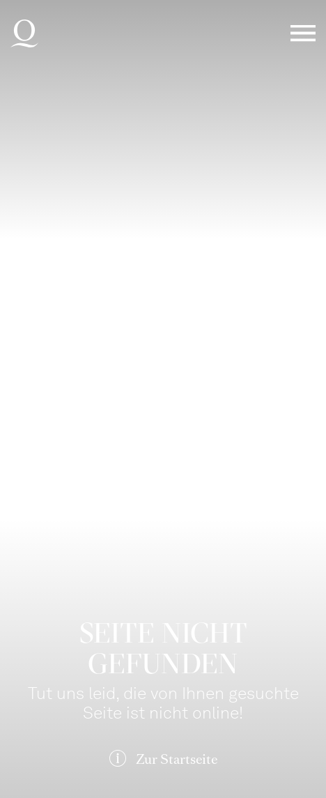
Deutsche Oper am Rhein (24, 33)
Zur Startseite (176, 759)
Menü (303, 34)
